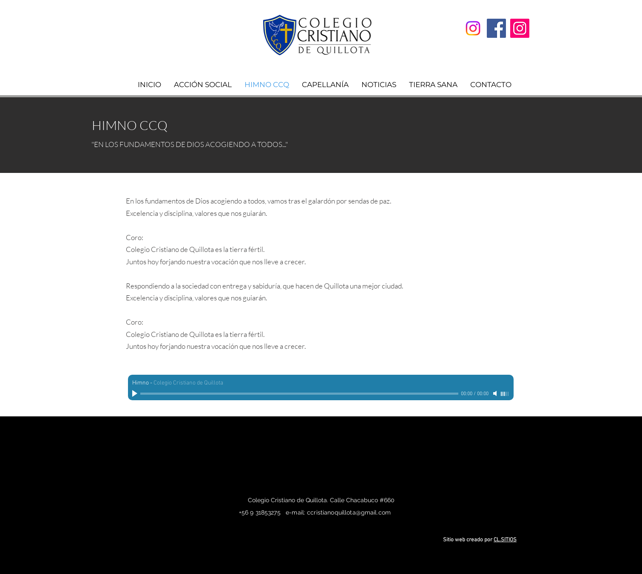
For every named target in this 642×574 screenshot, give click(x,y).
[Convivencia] (473, 28)
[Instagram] (519, 28)
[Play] (135, 393)
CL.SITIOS (505, 540)
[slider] (505, 394)
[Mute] (495, 393)
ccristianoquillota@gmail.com (349, 512)
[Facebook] (496, 28)
